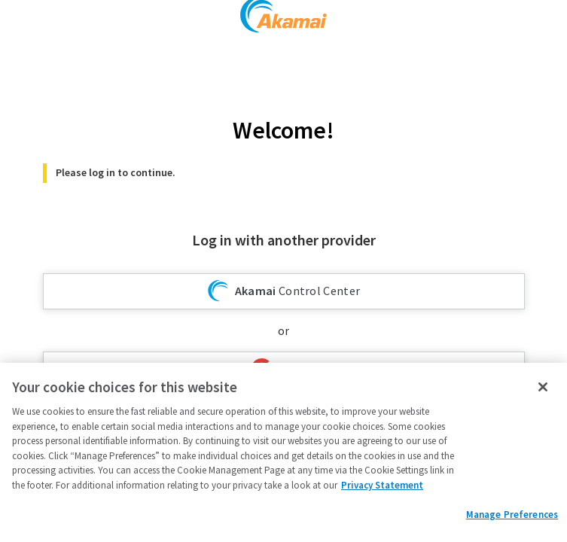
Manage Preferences (512, 514)
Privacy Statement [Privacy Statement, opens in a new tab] (382, 485)
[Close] (542, 386)
